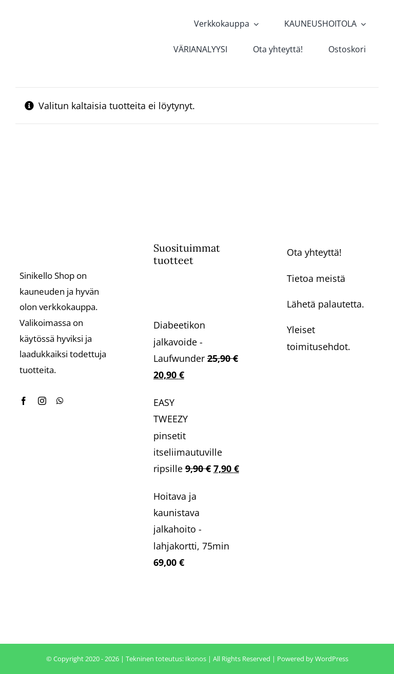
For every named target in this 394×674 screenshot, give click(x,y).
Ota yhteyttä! (314, 252)
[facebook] (23, 401)
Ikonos (195, 658)
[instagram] (42, 401)
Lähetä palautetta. (325, 304)
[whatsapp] (60, 401)
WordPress (331, 658)
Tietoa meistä (316, 278)
